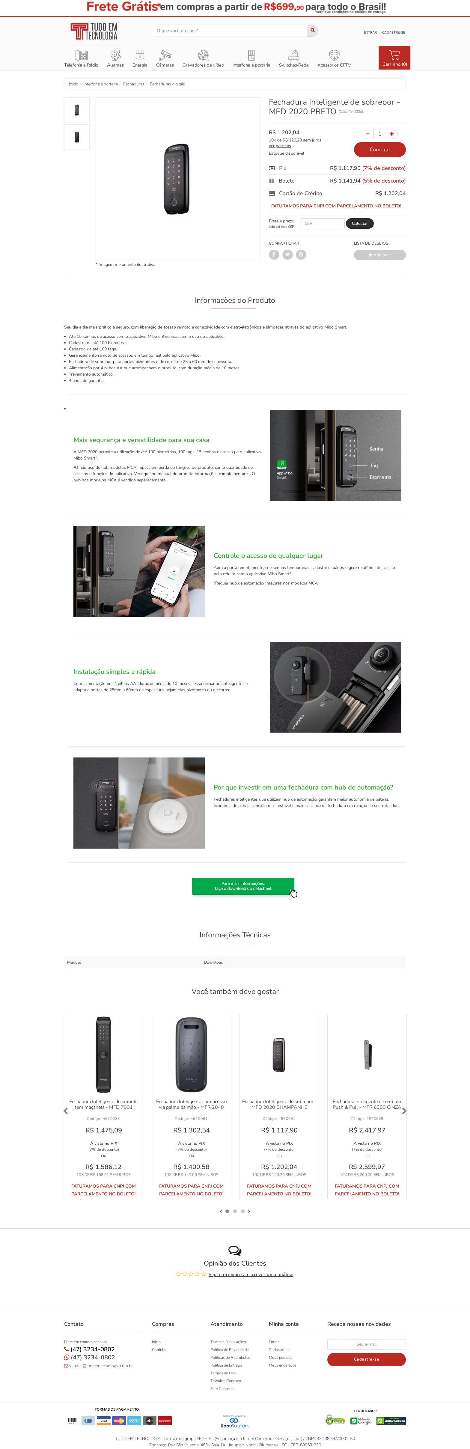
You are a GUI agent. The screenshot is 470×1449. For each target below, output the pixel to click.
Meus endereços (282, 1364)
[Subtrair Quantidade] (367, 134)
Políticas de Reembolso (230, 1356)
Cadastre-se (393, 32)
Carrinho (159, 1349)
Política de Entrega (226, 1364)
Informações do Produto (235, 300)
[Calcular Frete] (360, 223)
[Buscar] (312, 31)
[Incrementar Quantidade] (392, 134)
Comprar (380, 149)
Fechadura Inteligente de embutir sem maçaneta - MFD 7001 (103, 1103)
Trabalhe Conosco (225, 1380)
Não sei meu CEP (281, 227)
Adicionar (380, 255)
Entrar (370, 32)
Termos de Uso (223, 1372)
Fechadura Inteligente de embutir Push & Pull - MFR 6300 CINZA (367, 1103)
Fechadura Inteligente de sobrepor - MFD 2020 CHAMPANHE (279, 1103)
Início (156, 1341)
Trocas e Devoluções (228, 1341)
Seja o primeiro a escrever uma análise (251, 1274)
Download (213, 962)
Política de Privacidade (229, 1349)
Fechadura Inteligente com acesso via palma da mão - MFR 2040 (191, 1103)
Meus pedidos (280, 1356)
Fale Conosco (222, 1388)
